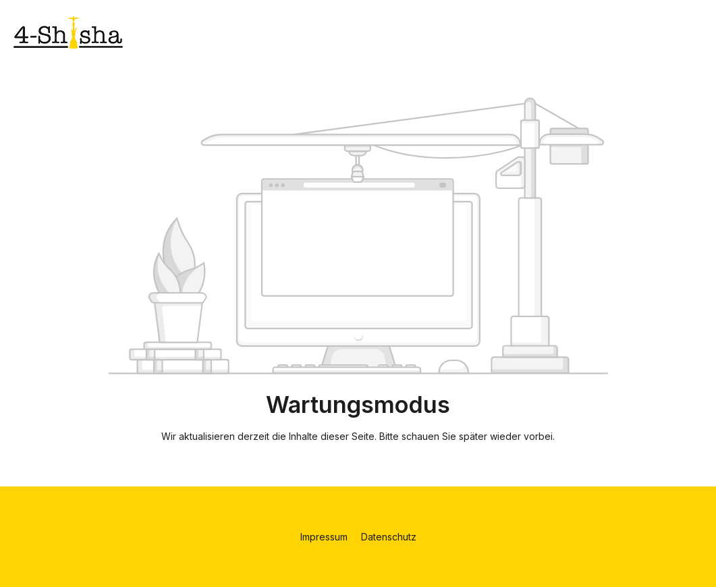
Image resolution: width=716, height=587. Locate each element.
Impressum (325, 536)
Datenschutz (388, 536)
